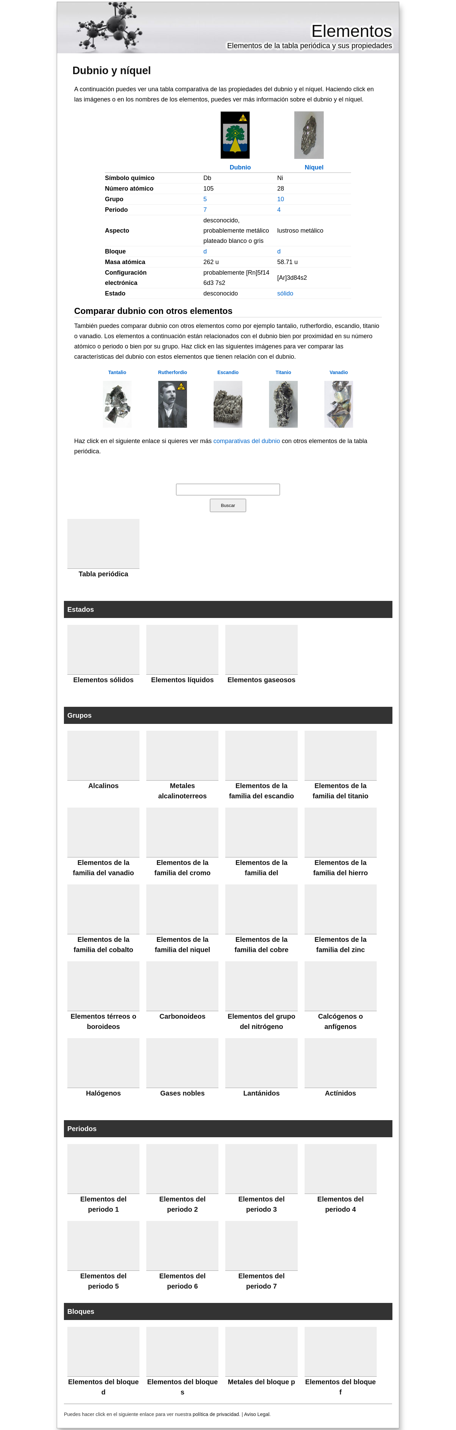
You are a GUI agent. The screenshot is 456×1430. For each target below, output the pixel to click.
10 (280, 199)
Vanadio (339, 372)
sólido (285, 293)
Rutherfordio (172, 372)
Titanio (283, 372)
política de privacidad (216, 1414)
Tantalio (117, 372)
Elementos (351, 31)
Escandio (228, 372)
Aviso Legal (256, 1414)
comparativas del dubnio (246, 441)
